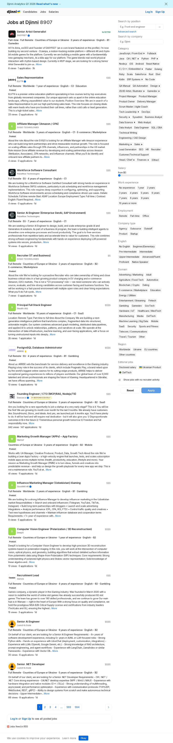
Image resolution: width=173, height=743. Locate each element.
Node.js (123, 63)
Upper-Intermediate (129, 256)
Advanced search (127, 31)
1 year (141, 187)
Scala (130, 74)
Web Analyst (144, 122)
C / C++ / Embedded (131, 69)
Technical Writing (128, 132)
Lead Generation (127, 149)
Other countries (127, 354)
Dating (146, 285)
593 (69, 707)
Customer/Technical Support (134, 154)
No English (124, 246)
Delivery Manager (146, 101)
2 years (151, 187)
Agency (123, 228)
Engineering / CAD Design (132, 138)
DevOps (146, 111)
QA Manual (124, 85)
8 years (134, 198)
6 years (156, 193)
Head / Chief (127, 159)
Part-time (134, 216)
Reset (130, 390)
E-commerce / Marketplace (133, 290)
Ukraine (137, 349)
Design (155, 85)
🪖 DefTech (125, 372)
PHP (154, 58)
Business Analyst (153, 117)
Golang (158, 69)
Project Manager (127, 96)
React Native (152, 63)
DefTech (151, 316)
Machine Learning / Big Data (133, 321)
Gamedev (153, 91)
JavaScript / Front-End (132, 53)
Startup (134, 233)
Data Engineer (141, 127)
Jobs (43, 11)
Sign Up (160, 11)
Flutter (149, 69)
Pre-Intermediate (128, 251)
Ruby (121, 74)
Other (142, 336)
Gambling (124, 305)
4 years (134, 193)
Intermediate (146, 251)
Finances (143, 159)
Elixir (158, 74)
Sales (138, 144)
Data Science (127, 122)
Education (155, 290)
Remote (123, 216)
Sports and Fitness (148, 326)
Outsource (135, 228)
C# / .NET (133, 58)
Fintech (152, 300)
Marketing (125, 144)
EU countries (151, 349)
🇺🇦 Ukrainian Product (150, 367)
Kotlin (122, 79)
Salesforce (140, 74)
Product (123, 233)
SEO (141, 149)
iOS (131, 63)
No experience (127, 187)
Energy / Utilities (127, 295)
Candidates (30, 11)
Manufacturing (126, 316)
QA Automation (140, 85)
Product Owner (127, 101)
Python (145, 58)
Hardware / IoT (127, 311)
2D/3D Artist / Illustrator (132, 91)
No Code (150, 79)
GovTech (150, 305)
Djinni (14, 12)
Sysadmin (137, 117)
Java (121, 58)
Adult (148, 274)
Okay (83, 738)
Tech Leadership (129, 111)
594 (77, 707)
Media (140, 316)
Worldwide (124, 349)
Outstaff (148, 228)
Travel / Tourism (127, 336)
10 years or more (128, 203)
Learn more (69, 738)
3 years (123, 193)
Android (140, 63)
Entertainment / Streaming (132, 300)
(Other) (155, 160)
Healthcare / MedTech (149, 311)
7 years (123, 198)
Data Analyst (125, 127)
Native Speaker (140, 262)
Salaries (54, 11)
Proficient (124, 262)
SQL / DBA (156, 127)
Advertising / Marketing (131, 274)
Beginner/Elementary (144, 246)
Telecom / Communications (133, 331)
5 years (145, 193)
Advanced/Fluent (151, 256)
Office (146, 216)
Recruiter (156, 149)
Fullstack (151, 53)
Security (124, 117)
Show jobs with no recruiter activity (142, 379)
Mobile (154, 321)
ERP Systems (135, 79)
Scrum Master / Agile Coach (133, 106)
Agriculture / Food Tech (131, 279)
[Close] (166, 4)
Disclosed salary (127, 367)
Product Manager (148, 96)
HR (147, 149)
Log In (149, 11)
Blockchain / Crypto (129, 285)
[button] (39, 64)
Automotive (152, 279)
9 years (145, 198)
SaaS (121, 326)
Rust (151, 74)
